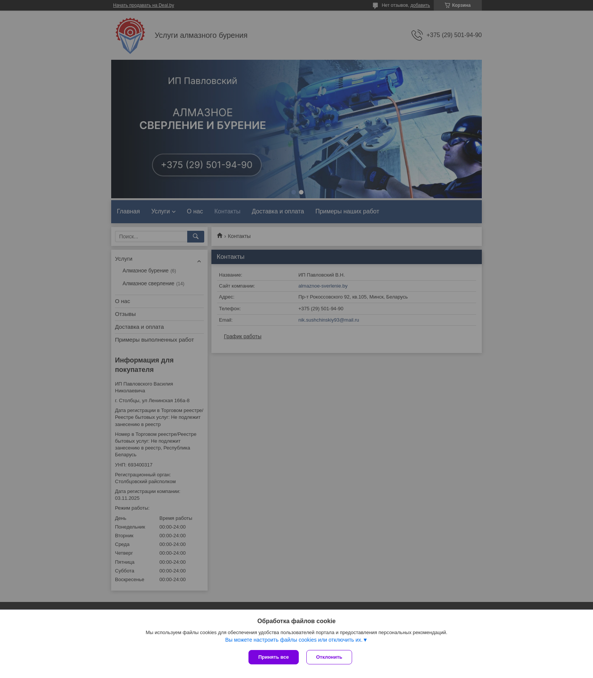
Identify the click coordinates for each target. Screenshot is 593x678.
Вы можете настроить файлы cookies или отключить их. (293, 640)
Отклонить (329, 657)
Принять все (273, 657)
